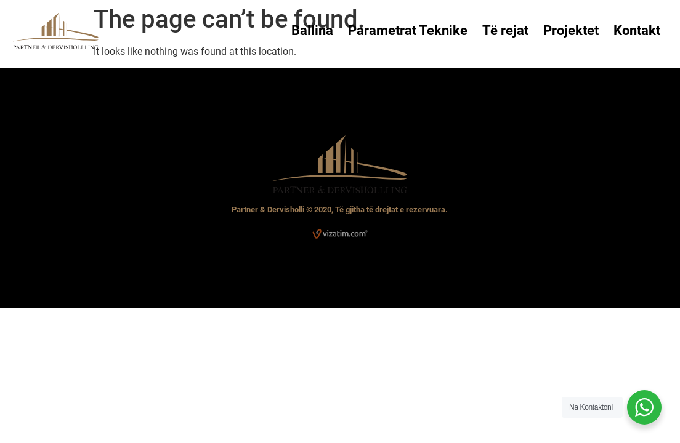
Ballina (312, 30)
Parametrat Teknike (407, 30)
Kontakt (636, 30)
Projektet (571, 30)
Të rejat (505, 30)
